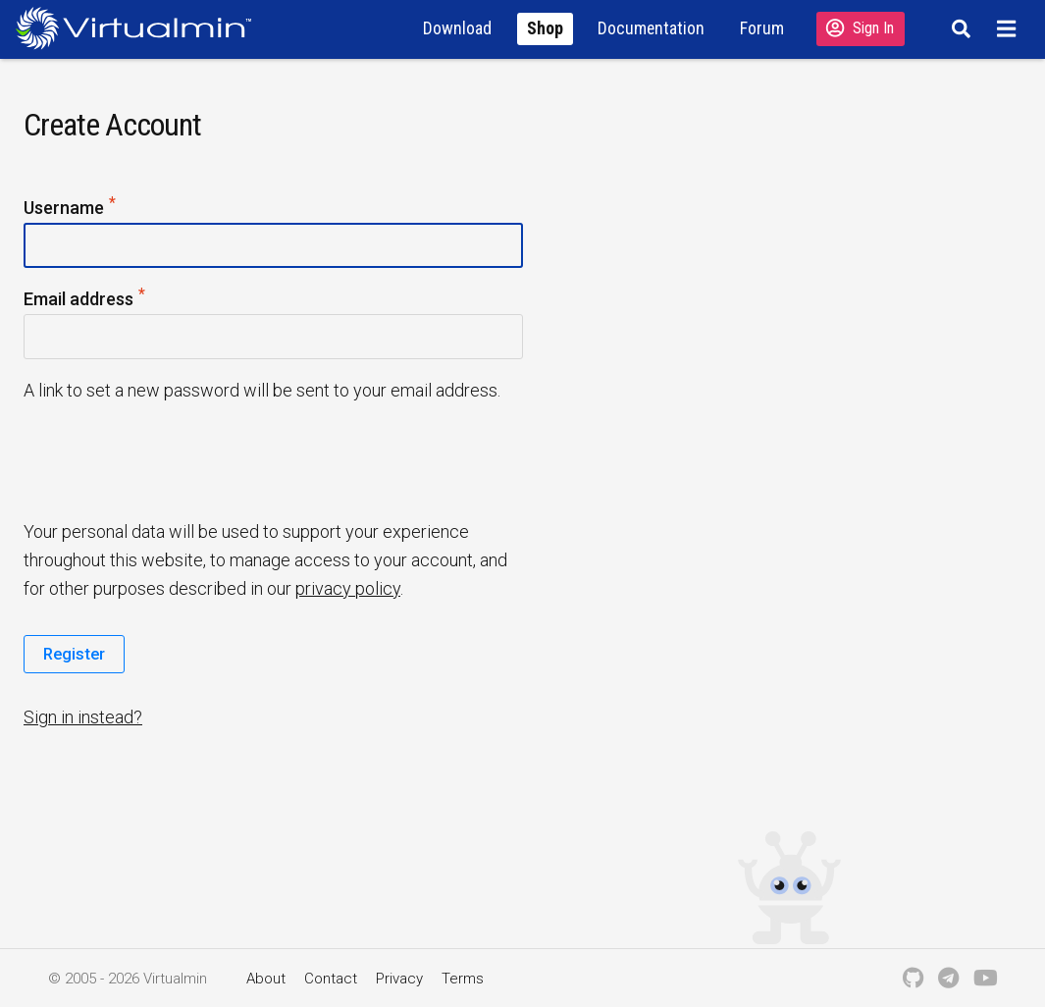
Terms (463, 978)
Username (71, 208)
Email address (85, 300)
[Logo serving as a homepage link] (141, 28)
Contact (330, 978)
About (266, 978)
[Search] (958, 28)
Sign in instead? (83, 717)
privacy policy (347, 588)
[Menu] (1009, 28)
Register (74, 653)
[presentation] (174, 459)
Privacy (399, 978)
